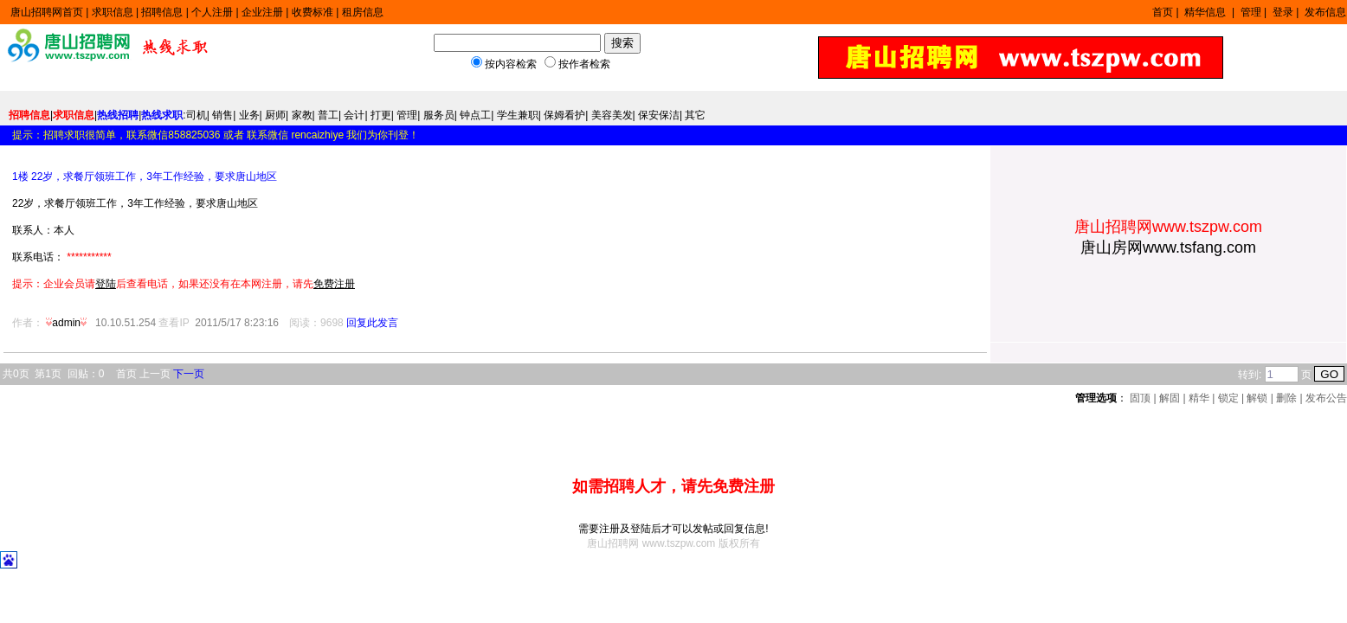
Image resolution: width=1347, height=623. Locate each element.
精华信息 (1206, 12)
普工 (328, 115)
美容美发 (612, 115)
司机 (196, 115)
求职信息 (112, 12)
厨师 (275, 115)
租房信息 (362, 12)
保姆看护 (564, 115)
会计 (354, 115)
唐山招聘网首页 (46, 12)
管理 (1251, 12)
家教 (302, 115)
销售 (222, 115)
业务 (249, 115)
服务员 (438, 115)
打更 (381, 115)
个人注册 (212, 12)
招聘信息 (162, 12)
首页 (1162, 12)
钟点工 (475, 115)
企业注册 (262, 12)
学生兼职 (517, 115)
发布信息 (1325, 12)
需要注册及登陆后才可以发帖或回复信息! (673, 529)
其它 (695, 115)
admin (67, 323)
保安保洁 (659, 115)
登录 (1283, 12)
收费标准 (312, 12)
